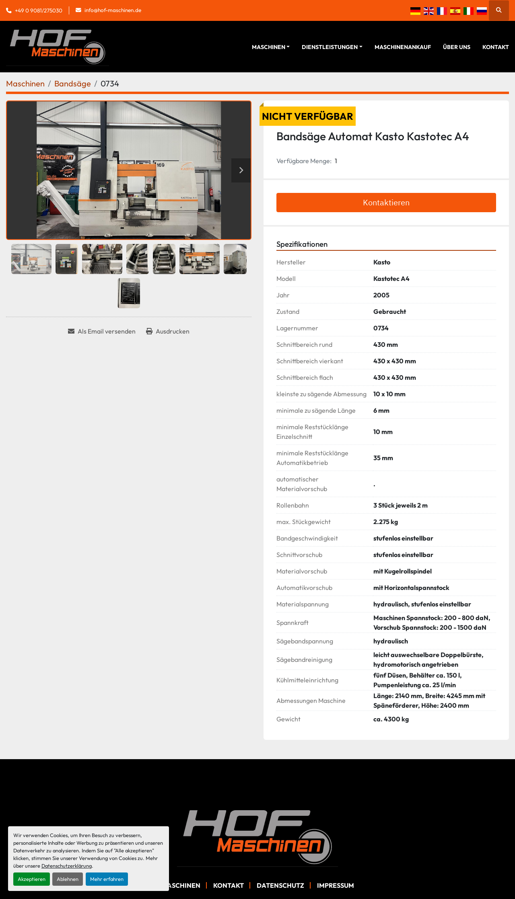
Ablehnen (67, 879)
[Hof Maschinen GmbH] (257, 836)
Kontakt (495, 47)
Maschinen (268, 47)
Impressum (335, 885)
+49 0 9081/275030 (38, 10)
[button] (271, 47)
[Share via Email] (102, 331)
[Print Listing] (168, 331)
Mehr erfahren (107, 879)
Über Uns (456, 47)
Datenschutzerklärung (66, 865)
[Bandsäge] (72, 83)
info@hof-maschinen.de (112, 10)
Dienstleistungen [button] (330, 47)
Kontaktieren (386, 202)
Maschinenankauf (403, 47)
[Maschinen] (25, 83)
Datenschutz (280, 885)
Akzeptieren (31, 879)
